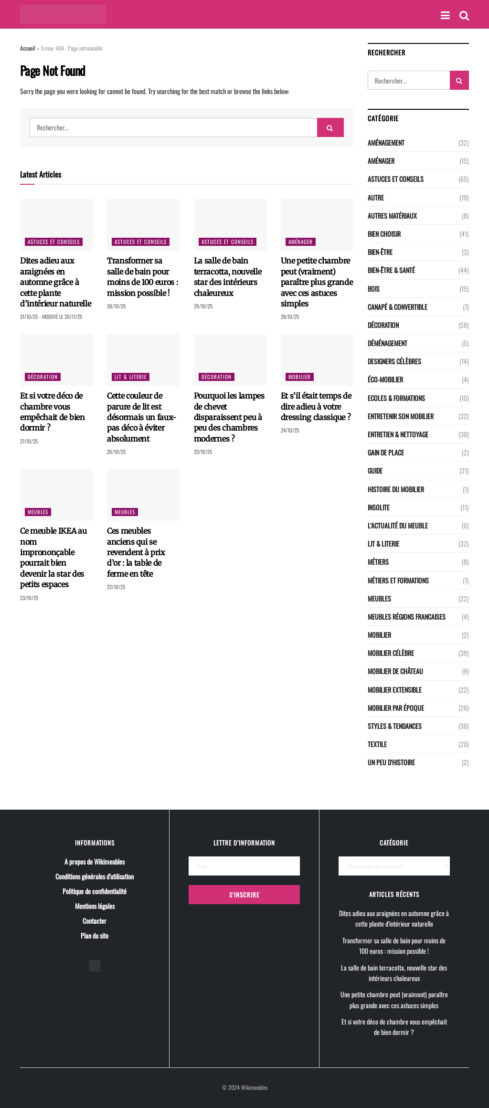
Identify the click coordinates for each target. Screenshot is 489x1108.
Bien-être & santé (391, 270)
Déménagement (387, 343)
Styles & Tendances (395, 726)
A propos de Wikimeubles (94, 861)
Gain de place (386, 452)
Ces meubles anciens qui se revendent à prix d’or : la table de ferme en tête (136, 552)
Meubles (38, 512)
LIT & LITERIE (131, 376)
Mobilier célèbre (391, 653)
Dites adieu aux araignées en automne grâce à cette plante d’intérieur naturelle (55, 282)
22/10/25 (116, 587)
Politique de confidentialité (95, 891)
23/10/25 (29, 597)
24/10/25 (290, 430)
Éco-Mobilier (385, 379)
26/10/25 (116, 451)
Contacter (94, 921)
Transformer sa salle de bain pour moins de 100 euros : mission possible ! (394, 945)
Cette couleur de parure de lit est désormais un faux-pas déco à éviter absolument (141, 417)
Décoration (43, 376)
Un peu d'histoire (391, 762)
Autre (376, 197)
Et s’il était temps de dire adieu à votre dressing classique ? (316, 406)
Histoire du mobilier (396, 489)
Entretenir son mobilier (401, 416)
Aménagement (386, 142)
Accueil (27, 48)
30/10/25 (116, 306)
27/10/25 (29, 441)
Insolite (379, 507)
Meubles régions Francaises (407, 617)
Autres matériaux (392, 216)
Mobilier (299, 376)
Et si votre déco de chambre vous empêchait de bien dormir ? (394, 1026)
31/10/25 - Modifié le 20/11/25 (51, 316)
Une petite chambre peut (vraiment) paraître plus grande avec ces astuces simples (317, 282)
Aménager (300, 241)
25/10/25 (203, 451)
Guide (375, 470)
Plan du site (94, 935)
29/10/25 (203, 306)
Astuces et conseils (54, 241)
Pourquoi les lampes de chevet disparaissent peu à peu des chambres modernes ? (229, 417)
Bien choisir (384, 234)
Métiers (378, 562)
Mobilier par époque (396, 708)
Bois (374, 289)
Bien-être (380, 252)
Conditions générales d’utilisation (94, 876)
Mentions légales (95, 906)
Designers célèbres (394, 361)
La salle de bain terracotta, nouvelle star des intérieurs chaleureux (394, 972)
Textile (377, 744)
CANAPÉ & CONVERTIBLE (397, 307)
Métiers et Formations (398, 580)
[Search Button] (330, 127)
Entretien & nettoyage (398, 434)
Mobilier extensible (395, 690)
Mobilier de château (395, 671)
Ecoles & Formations (396, 398)
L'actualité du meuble (398, 525)
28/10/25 (290, 316)
